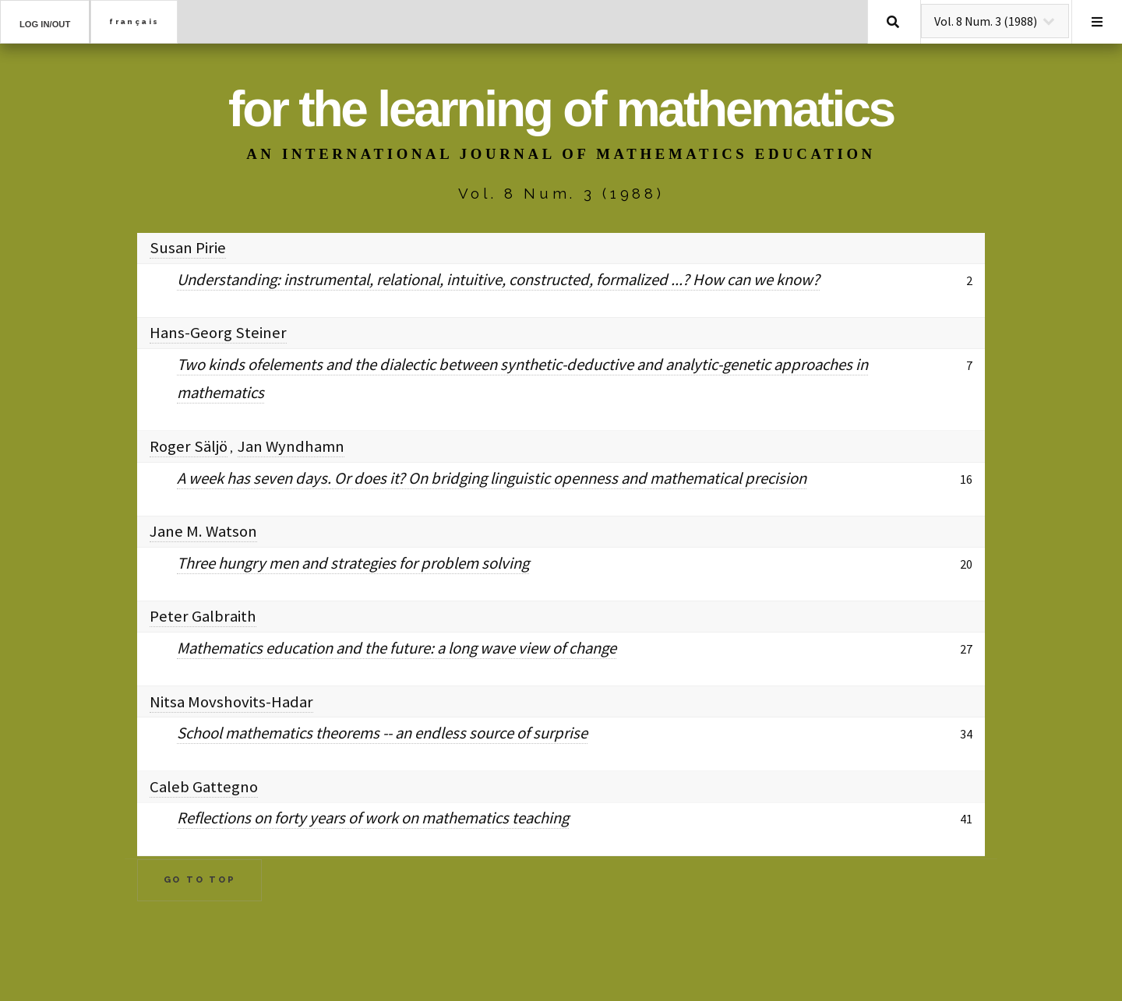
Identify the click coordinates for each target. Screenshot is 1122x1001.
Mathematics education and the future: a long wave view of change (396, 648)
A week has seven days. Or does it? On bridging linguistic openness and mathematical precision (491, 478)
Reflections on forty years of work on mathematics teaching (373, 818)
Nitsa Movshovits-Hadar (231, 702)
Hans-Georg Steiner (218, 333)
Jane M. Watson (203, 531)
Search (893, 22)
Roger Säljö (189, 446)
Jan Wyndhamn (291, 446)
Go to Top (200, 879)
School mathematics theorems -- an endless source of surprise (382, 733)
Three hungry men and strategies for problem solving (353, 563)
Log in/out (44, 24)
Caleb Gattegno (204, 787)
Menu (1097, 22)
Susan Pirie (188, 248)
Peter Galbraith (203, 616)
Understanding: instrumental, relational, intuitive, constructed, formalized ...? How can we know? (498, 280)
